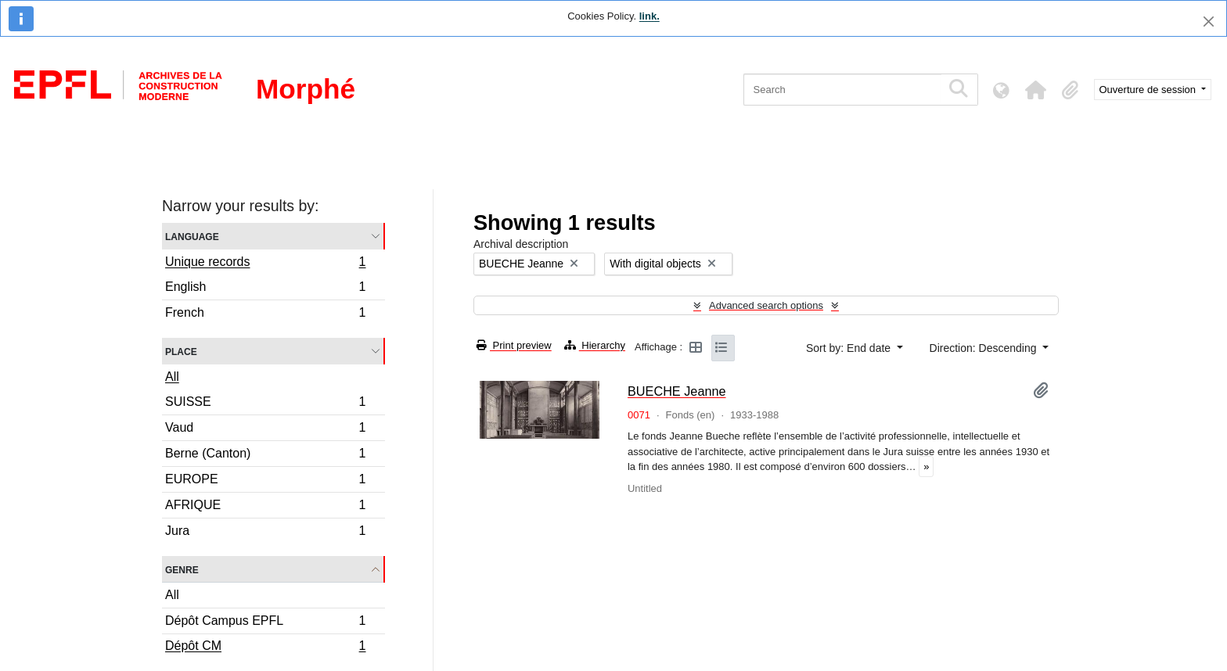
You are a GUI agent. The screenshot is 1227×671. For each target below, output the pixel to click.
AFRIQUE (265, 507)
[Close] (1208, 21)
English (265, 289)
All (172, 376)
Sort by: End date (850, 348)
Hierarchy (594, 345)
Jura (265, 533)
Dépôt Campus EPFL (265, 623)
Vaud (265, 429)
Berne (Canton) (265, 455)
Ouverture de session (1149, 89)
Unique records (265, 263)
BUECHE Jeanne (677, 391)
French (265, 314)
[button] (1036, 90)
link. (649, 16)
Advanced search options (766, 305)
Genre (182, 569)
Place (181, 350)
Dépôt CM (265, 647)
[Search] (842, 90)
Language (192, 235)
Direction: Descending (985, 348)
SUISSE (265, 404)
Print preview (514, 345)
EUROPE (265, 481)
